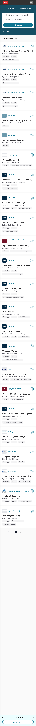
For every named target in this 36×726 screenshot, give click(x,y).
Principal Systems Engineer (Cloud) (17, 51)
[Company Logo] (4, 46)
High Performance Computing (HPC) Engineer (15, 245)
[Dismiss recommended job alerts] (33, 717)
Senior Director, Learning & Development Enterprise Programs (17, 374)
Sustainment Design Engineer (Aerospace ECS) (15, 202)
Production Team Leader (13, 222)
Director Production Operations (16, 140)
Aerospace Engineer (11, 331)
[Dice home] (5, 2)
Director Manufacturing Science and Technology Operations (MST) (17, 120)
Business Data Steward (12, 97)
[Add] (32, 46)
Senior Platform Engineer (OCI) (16, 74)
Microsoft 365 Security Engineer (16, 394)
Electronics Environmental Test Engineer (16, 265)
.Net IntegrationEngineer (13, 515)
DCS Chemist (8, 311)
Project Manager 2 (10, 160)
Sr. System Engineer (11, 456)
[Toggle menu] (31, 2)
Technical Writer (9, 351)
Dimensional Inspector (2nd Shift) (17, 179)
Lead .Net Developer (11, 496)
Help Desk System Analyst (14, 436)
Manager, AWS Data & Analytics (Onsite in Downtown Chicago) (16, 476)
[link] (3, 532)
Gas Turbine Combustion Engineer (17, 413)
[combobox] (16, 15)
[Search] (18, 25)
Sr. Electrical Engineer (12, 288)
